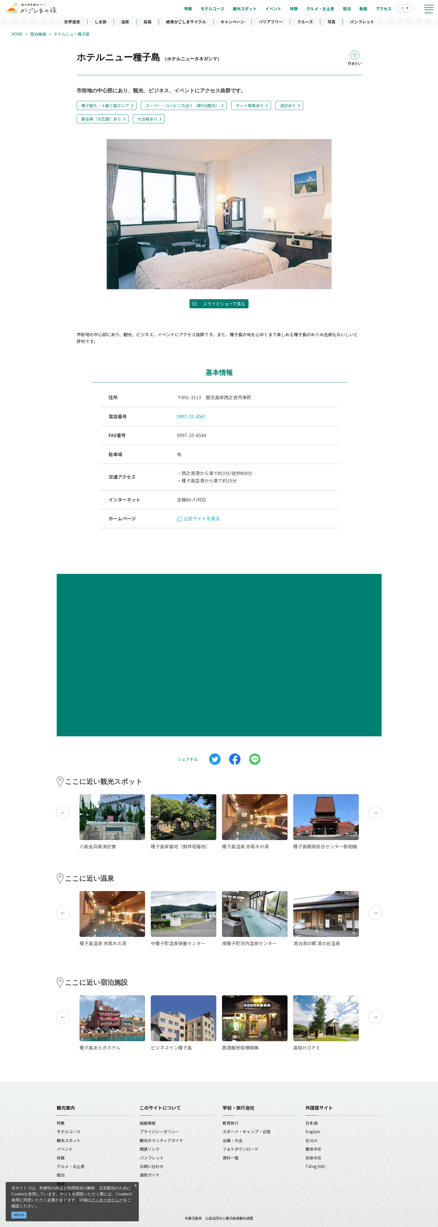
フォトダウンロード (240, 1149)
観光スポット (69, 1140)
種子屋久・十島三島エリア (105, 105)
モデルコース (68, 1131)
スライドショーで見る (224, 304)
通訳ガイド (150, 1175)
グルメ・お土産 (71, 1166)
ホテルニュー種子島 (71, 34)
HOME (17, 34)
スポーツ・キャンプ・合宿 (246, 1131)
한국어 (311, 1140)
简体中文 (313, 1158)
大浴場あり (147, 119)
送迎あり (288, 105)
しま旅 (101, 22)
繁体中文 (313, 1149)
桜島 (148, 22)
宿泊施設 (38, 34)
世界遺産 (72, 22)
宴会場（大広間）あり (101, 119)
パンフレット (362, 22)
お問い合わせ (152, 1166)
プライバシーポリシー (160, 1131)
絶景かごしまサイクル (186, 22)
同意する (19, 1215)
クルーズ (305, 22)
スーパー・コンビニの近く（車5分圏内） (182, 105)
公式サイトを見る (198, 518)
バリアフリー (271, 22)
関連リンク (150, 1149)
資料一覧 (231, 1158)
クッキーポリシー (107, 1199)
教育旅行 (231, 1123)
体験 (61, 1158)
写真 (331, 22)
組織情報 (148, 1123)
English (312, 1131)
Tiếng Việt (315, 1166)
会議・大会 (233, 1140)
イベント (65, 1149)
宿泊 (61, 1175)
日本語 (311, 1123)
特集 (61, 1123)
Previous (63, 813)
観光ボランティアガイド (161, 1140)
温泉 (125, 22)
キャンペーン (232, 22)
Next (375, 813)
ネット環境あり (250, 105)
